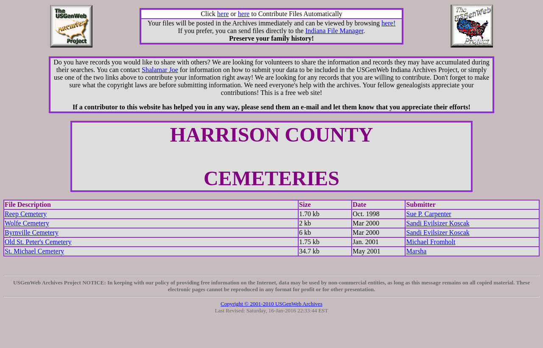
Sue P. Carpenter (428, 213)
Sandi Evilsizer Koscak (437, 223)
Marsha (416, 251)
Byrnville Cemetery (32, 232)
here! (388, 23)
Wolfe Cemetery (27, 223)
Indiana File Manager (334, 30)
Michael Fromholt (430, 241)
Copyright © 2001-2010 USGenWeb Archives (271, 304)
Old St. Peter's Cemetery (38, 241)
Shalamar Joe (160, 69)
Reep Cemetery (26, 213)
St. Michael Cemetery (34, 251)
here (223, 13)
